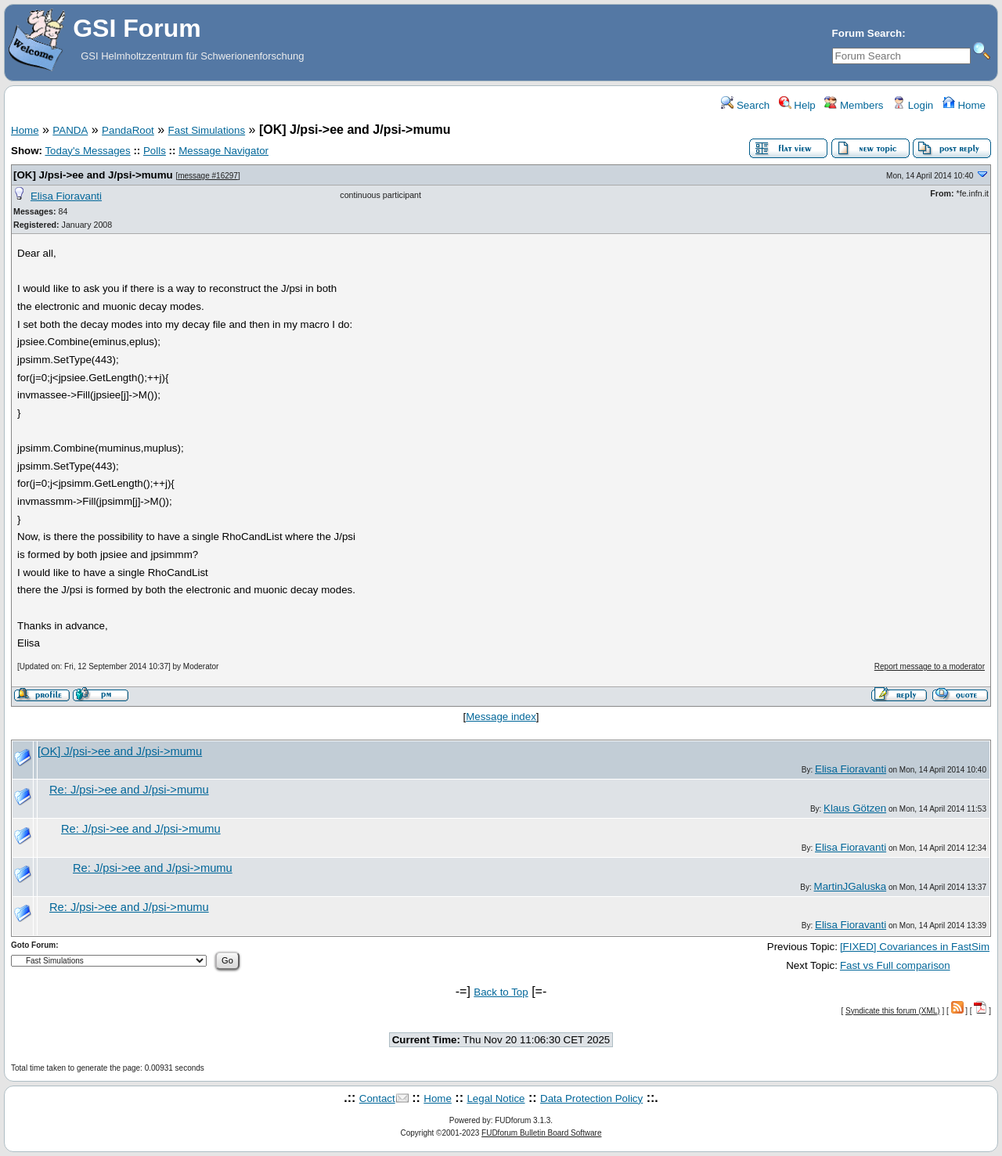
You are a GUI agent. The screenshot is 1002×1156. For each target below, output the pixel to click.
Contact (377, 1098)
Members (853, 105)
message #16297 (208, 175)
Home (964, 105)
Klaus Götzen (855, 808)
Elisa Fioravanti (66, 196)
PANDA (70, 130)
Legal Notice (495, 1098)
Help (797, 105)
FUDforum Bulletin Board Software (541, 1133)
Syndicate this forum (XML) (892, 1011)
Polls (154, 151)
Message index (501, 716)
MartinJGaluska (850, 886)
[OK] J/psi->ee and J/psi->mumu (93, 175)
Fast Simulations (207, 130)
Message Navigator (223, 151)
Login (912, 105)
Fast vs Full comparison (895, 965)
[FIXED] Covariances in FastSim (914, 947)
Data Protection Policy (591, 1098)
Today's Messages (87, 151)
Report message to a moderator (929, 666)
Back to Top (501, 992)
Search (745, 105)
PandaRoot (128, 130)
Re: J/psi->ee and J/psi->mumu (129, 789)
